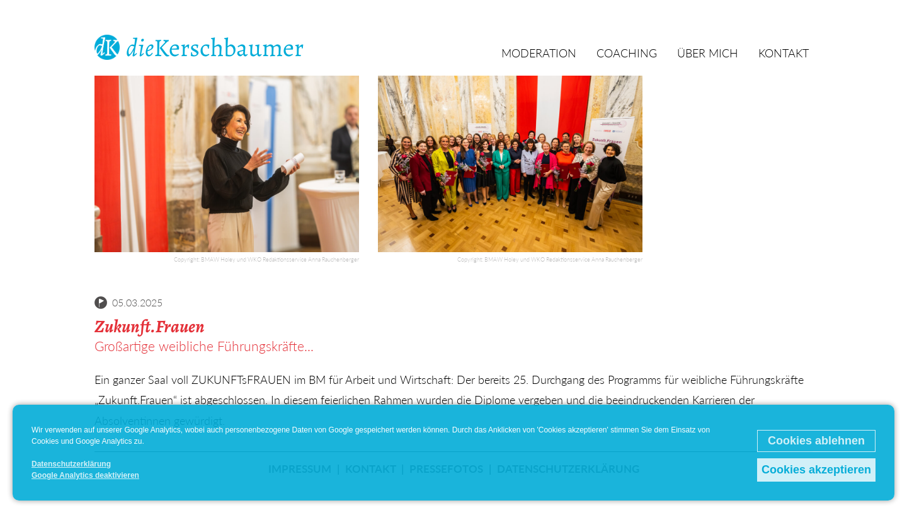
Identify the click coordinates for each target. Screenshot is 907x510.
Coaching (626, 53)
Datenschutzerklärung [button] (71, 464)
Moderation (538, 53)
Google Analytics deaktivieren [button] (85, 475)
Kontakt (783, 53)
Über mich (707, 53)
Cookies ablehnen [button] (816, 440)
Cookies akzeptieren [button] (816, 469)
